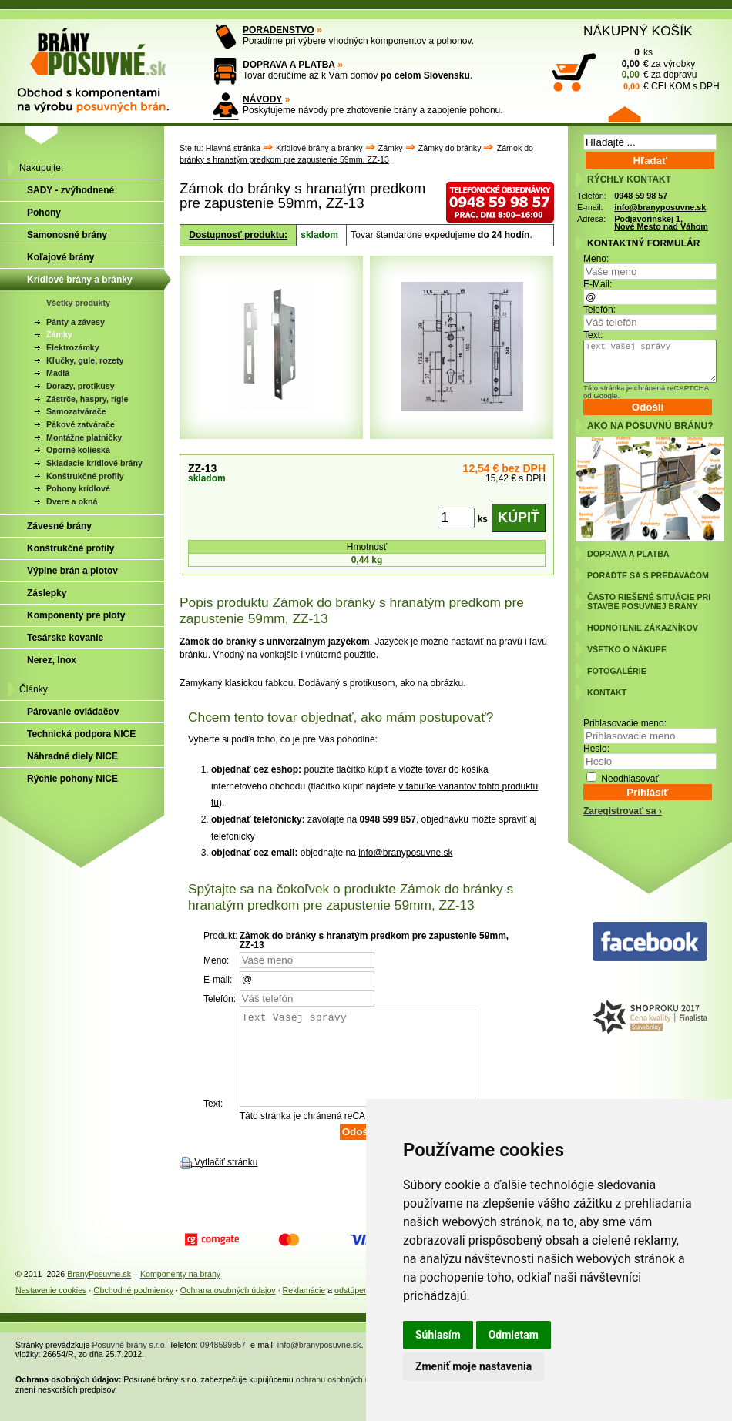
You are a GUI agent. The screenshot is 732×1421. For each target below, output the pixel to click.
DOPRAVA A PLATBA (289, 64)
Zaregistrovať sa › (622, 811)
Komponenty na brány (180, 1292)
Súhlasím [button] (438, 1335)
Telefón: (599, 309)
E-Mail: (597, 284)
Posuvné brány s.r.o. (129, 1363)
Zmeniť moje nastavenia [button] (473, 1366)
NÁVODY (262, 99)
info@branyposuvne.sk (405, 852)
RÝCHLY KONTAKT (629, 179)
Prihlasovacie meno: (625, 723)
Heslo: (596, 748)
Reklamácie (304, 1308)
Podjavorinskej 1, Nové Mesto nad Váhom (661, 223)
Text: (593, 335)
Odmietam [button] (514, 1335)
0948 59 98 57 (640, 195)
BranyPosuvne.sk (99, 1292)
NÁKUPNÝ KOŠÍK (638, 31)
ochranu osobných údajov (342, 1398)
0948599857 (223, 1363)
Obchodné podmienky (133, 1308)
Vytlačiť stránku (225, 1180)
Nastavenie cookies (50, 1308)
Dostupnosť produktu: (238, 235)
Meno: (596, 258)
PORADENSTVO (278, 30)
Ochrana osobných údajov (228, 1308)
